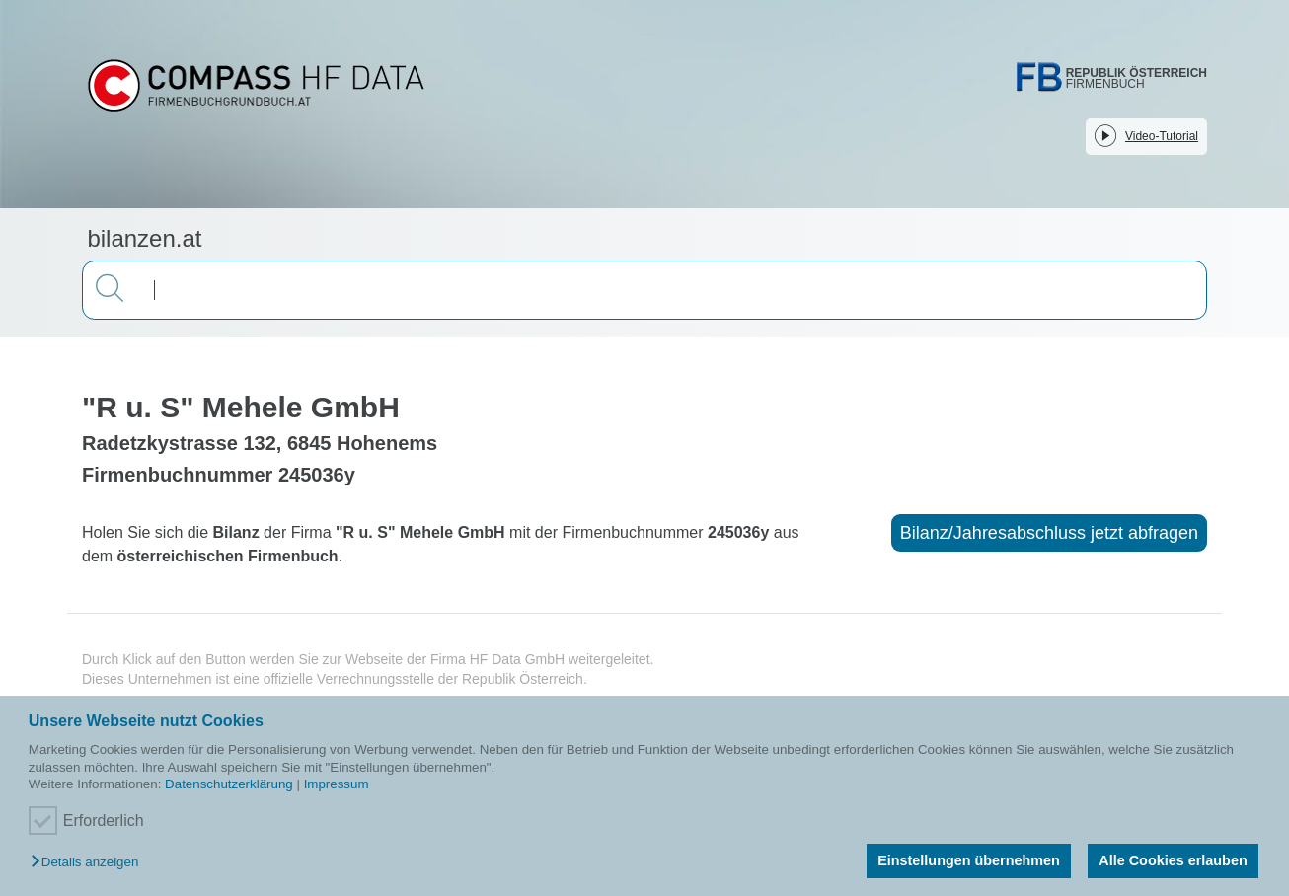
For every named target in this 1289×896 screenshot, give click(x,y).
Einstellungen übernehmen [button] (968, 860)
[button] (89, 863)
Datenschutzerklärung (229, 784)
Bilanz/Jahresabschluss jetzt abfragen (1049, 533)
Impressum (336, 784)
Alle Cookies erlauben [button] (1173, 860)
